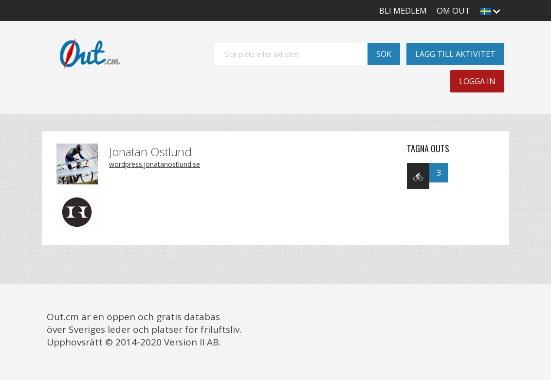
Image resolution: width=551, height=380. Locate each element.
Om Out (453, 10)
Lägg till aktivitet (455, 54)
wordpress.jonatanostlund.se (154, 164)
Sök (383, 54)
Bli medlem (403, 10)
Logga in (477, 81)
